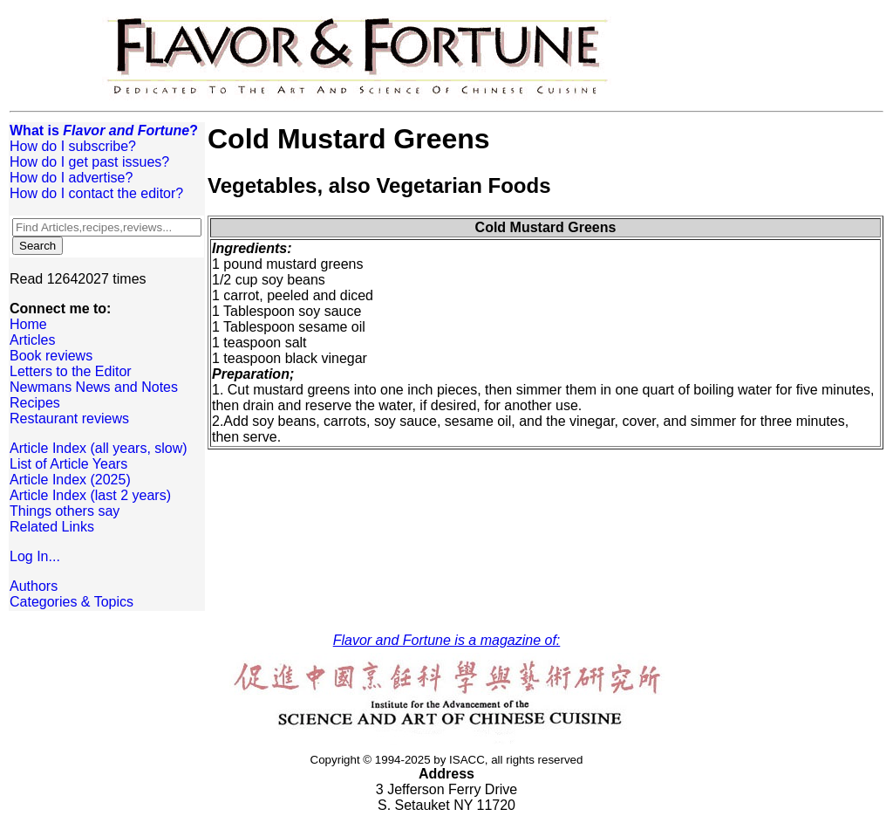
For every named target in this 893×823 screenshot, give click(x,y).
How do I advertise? (71, 177)
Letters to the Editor (71, 371)
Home (28, 324)
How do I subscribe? (73, 146)
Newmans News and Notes (94, 387)
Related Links (52, 526)
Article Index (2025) (70, 479)
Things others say (64, 511)
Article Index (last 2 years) (90, 495)
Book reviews (51, 355)
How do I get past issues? (89, 161)
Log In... (35, 556)
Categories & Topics (71, 601)
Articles (32, 340)
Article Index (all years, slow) (98, 448)
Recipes (35, 402)
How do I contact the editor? (96, 193)
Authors (34, 586)
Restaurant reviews (69, 418)
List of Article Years (68, 463)
